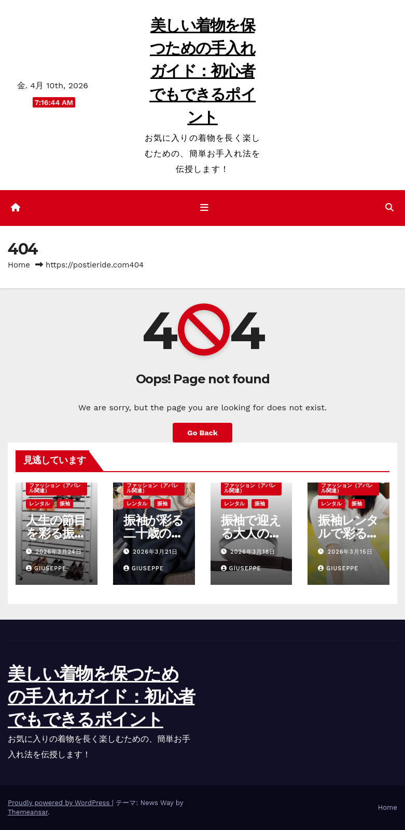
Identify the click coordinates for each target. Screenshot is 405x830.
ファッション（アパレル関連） (55, 488)
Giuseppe (46, 568)
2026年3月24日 (59, 551)
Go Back (202, 433)
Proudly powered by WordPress (60, 803)
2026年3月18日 (252, 551)
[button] (389, 207)
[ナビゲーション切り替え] (204, 208)
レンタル (39, 503)
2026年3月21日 (155, 551)
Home (19, 265)
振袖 (65, 503)
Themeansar (28, 812)
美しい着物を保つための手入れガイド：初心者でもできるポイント (202, 71)
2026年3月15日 (350, 551)
